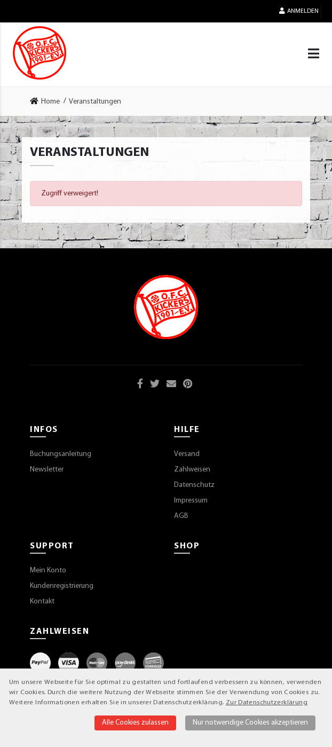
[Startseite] (39, 53)
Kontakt (42, 601)
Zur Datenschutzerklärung (266, 702)
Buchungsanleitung (60, 454)
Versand (187, 454)
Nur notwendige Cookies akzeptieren (250, 723)
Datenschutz (194, 485)
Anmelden (299, 10)
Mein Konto (48, 571)
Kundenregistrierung (61, 586)
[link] (48, 101)
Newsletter (47, 470)
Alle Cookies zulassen (135, 723)
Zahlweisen (192, 470)
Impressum (191, 501)
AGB (181, 516)
